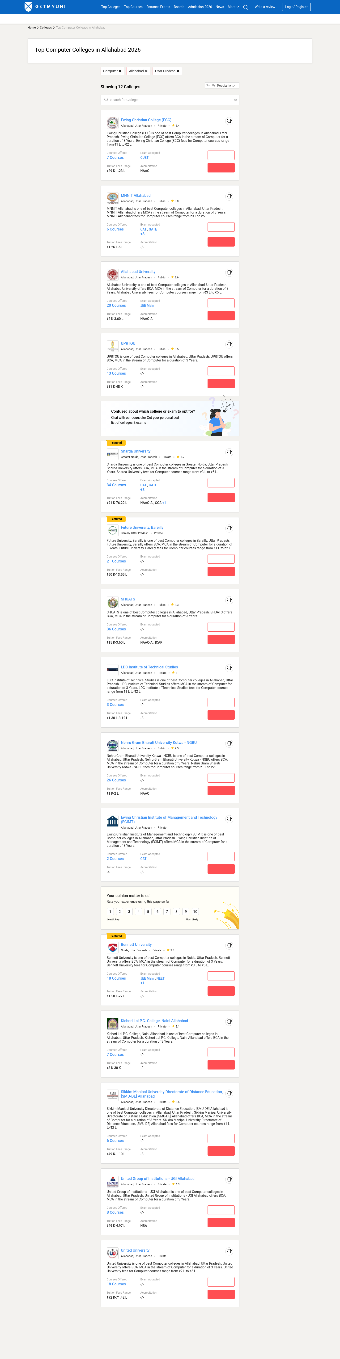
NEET (161, 978)
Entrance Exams (158, 7)
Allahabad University (138, 271)
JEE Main (147, 305)
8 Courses (115, 1212)
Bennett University (136, 944)
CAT (143, 229)
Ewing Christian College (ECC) (146, 120)
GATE (153, 229)
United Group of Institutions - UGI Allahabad (158, 1178)
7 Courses (115, 157)
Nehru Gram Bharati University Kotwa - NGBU (159, 742)
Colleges (46, 27)
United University (135, 1250)
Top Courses (133, 7)
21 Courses (116, 561)
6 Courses (115, 229)
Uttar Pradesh (167, 71)
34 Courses (116, 485)
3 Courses (115, 704)
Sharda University (135, 451)
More (233, 7)
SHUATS (128, 599)
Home (32, 27)
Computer (112, 71)
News (220, 7)
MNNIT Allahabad (136, 195)
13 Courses (116, 373)
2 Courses (115, 858)
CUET (144, 157)
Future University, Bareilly (142, 527)
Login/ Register (296, 7)
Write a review (265, 7)
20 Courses (116, 305)
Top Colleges (110, 7)
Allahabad (138, 71)
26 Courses (116, 780)
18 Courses (116, 978)
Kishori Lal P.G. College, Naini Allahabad (154, 1021)
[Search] (245, 7)
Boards (179, 7)
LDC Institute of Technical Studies (149, 667)
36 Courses (116, 629)
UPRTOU (128, 343)
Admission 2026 (200, 7)
